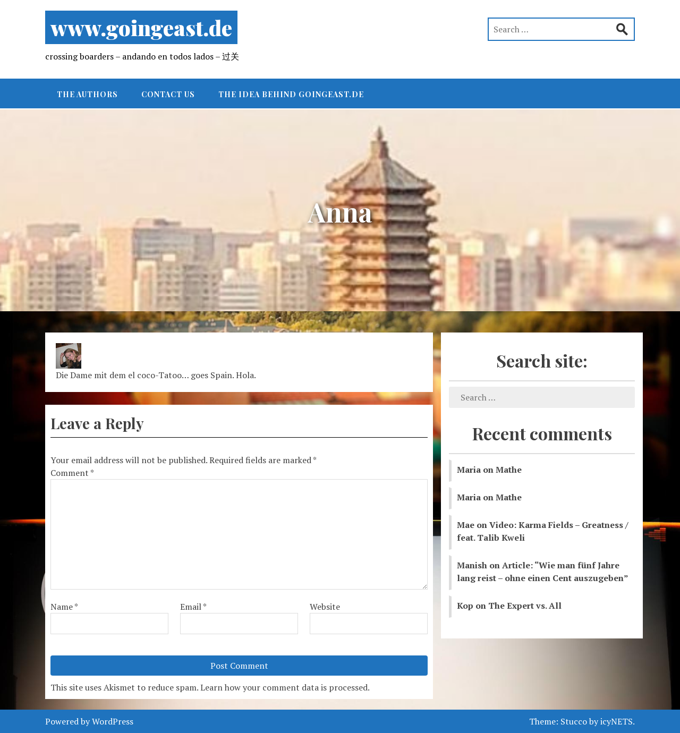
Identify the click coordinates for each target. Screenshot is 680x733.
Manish (472, 565)
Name (64, 606)
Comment (72, 473)
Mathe (509, 469)
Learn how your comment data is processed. (285, 687)
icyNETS (616, 721)
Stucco (573, 721)
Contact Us (168, 94)
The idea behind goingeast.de (291, 94)
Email (193, 606)
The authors (87, 94)
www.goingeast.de (141, 27)
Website (325, 606)
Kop (465, 605)
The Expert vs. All (525, 605)
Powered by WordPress (89, 721)
